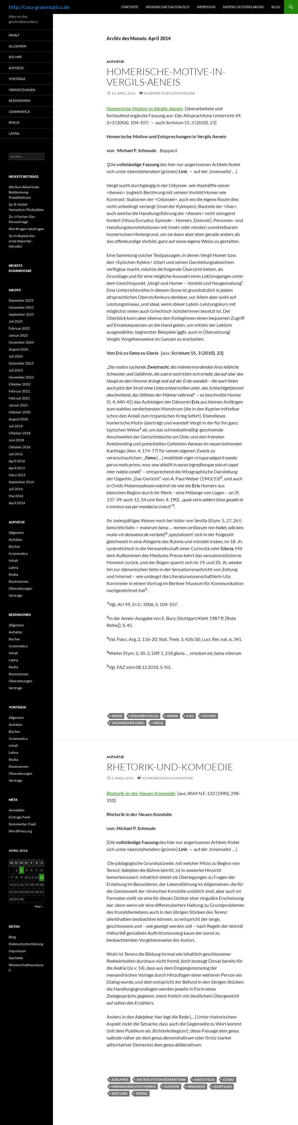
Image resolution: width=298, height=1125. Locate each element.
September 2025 (21, 314)
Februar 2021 (19, 398)
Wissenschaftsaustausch (167, 7)
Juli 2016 (16, 454)
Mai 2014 (16, 496)
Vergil (158, 723)
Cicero (228, 1079)
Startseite (129, 7)
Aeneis (116, 716)
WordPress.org (20, 831)
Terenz (142, 1093)
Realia (14, 122)
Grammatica (19, 111)
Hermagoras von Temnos (133, 1086)
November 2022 (21, 377)
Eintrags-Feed (19, 817)
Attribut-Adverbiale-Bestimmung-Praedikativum (24, 192)
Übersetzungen (22, 90)
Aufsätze (115, 61)
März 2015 (17, 475)
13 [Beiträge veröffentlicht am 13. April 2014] (42, 877)
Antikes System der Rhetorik (161, 1079)
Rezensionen (19, 100)
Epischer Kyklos (144, 716)
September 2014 (21, 482)
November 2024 (21, 342)
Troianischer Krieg (127, 723)
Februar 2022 (19, 391)
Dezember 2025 (21, 300)
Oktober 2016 (20, 447)
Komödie (171, 1086)
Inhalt (14, 35)
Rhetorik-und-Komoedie (170, 767)
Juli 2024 (16, 356)
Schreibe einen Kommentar (169, 93)
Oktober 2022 (20, 384)
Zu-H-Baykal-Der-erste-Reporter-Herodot (22, 241)
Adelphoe (119, 1079)
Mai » (39, 906)
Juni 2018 (16, 440)
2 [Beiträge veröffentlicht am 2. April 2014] (21, 870)
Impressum (206, 7)
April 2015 (17, 468)
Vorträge (17, 79)
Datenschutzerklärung (243, 7)
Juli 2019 (16, 426)
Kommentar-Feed (22, 824)
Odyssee (209, 716)
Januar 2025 (18, 335)
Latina (14, 133)
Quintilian (222, 1086)
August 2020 (18, 419)
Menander (196, 1086)
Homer (172, 716)
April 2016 (17, 461)
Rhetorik (119, 1093)
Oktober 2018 (20, 433)
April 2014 (17, 503)
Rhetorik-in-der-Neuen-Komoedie (141, 793)
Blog (276, 7)
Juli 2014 (16, 489)
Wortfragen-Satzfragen (26, 229)
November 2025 (21, 307)
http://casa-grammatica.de (39, 7)
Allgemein (17, 46)
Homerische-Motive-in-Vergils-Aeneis (166, 76)
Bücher (15, 57)
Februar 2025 (19, 328)
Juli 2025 (16, 321)
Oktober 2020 (20, 412)
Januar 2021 (18, 405)
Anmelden (16, 810)
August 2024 (18, 349)
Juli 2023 (16, 370)
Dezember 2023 (21, 363)
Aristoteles (204, 1079)
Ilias (190, 716)
